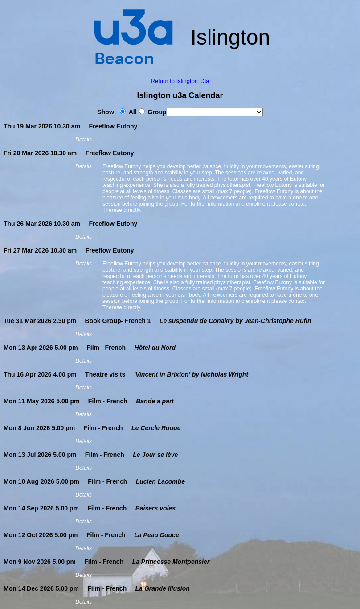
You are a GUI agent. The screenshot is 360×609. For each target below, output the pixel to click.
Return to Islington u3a (180, 81)
